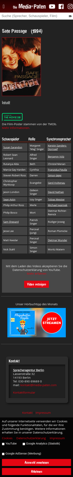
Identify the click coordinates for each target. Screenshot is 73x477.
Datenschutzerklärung (31, 438)
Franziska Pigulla (57, 169)
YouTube (11, 443)
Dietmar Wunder (57, 240)
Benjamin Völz (56, 156)
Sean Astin (9, 199)
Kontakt (27, 413)
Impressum (43, 413)
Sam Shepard (11, 222)
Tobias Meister (56, 199)
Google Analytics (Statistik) (43, 443)
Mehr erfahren (36, 273)
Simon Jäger (55, 175)
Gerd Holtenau (56, 183)
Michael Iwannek (57, 205)
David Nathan (56, 192)
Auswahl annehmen (37, 462)
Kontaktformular (24, 392)
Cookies (7, 438)
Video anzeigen (36, 284)
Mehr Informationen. (16, 128)
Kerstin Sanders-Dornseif (57, 147)
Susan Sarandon (12, 147)
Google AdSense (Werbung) (23, 453)
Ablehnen (36, 471)
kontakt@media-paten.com (38, 385)
